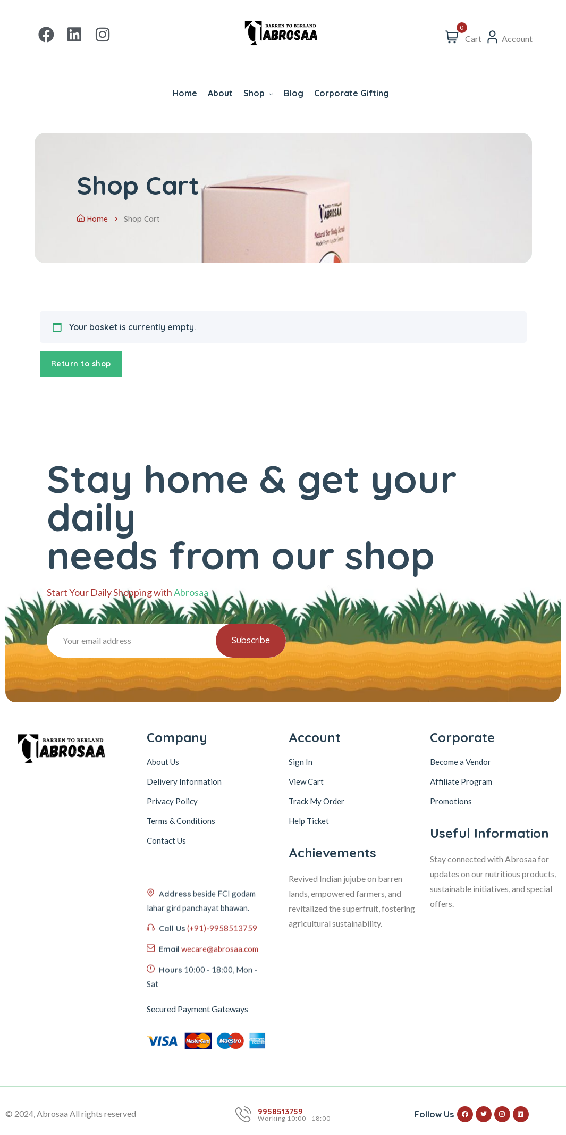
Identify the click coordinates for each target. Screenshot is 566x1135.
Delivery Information (184, 781)
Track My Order (316, 801)
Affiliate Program (461, 781)
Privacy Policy (172, 801)
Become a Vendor (460, 762)
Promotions (451, 801)
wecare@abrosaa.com (219, 1000)
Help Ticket (309, 821)
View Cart (306, 781)
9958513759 (280, 1111)
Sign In (300, 762)
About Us (163, 762)
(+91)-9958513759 (222, 980)
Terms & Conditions (181, 821)
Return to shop (81, 363)
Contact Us (166, 840)
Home (92, 219)
